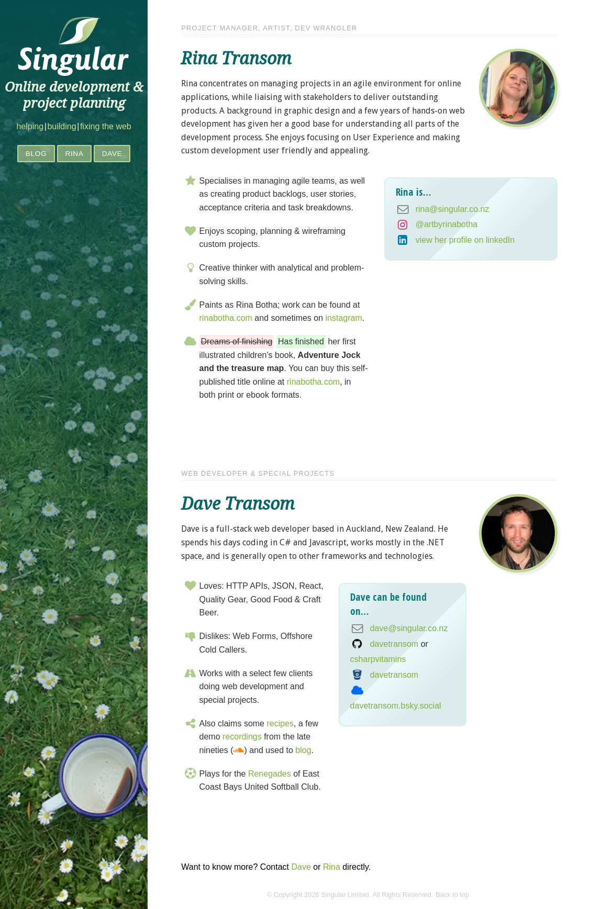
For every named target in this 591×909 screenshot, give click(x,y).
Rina (74, 154)
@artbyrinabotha (447, 224)
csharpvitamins (378, 659)
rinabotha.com (225, 317)
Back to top (452, 895)
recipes (280, 723)
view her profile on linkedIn (465, 239)
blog (303, 750)
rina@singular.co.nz (452, 209)
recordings (242, 736)
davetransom (394, 643)
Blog (36, 154)
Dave (112, 154)
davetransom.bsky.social (395, 705)
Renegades (269, 773)
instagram (344, 317)
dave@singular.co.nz (409, 628)
